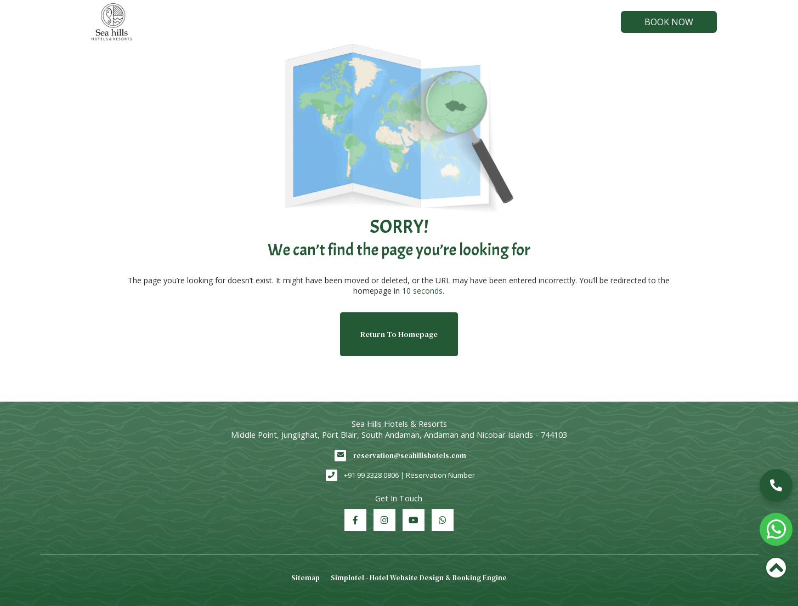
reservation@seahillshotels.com (409, 455)
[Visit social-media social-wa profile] (443, 520)
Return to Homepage (399, 334)
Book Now (668, 22)
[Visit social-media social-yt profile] (414, 520)
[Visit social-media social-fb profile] (355, 520)
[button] (776, 485)
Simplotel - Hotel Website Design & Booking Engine (419, 577)
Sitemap (305, 577)
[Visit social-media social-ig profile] (384, 520)
